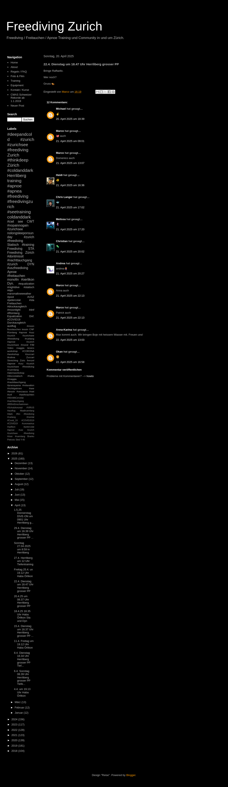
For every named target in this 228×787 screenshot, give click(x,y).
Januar (19, 712)
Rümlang (12, 332)
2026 (14, 453)
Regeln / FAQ (19, 71)
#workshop (13, 354)
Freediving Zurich (54, 26)
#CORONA (28, 351)
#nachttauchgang (19, 260)
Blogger (130, 775)
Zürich (13, 165)
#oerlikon (27, 279)
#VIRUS (30, 407)
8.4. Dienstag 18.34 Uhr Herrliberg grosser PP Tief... (22, 659)
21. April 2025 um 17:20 (70, 229)
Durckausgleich (16, 322)
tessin (25, 329)
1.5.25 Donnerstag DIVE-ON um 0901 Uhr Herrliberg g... (23, 516)
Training (15, 80)
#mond (24, 344)
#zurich (12, 264)
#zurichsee (15, 229)
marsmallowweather (19, 293)
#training (28, 244)
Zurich (13, 155)
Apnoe (12, 272)
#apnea (14, 191)
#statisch (29, 287)
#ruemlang (20, 436)
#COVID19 (13, 319)
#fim (18, 414)
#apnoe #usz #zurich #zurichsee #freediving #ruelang (20, 335)
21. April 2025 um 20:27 (70, 273)
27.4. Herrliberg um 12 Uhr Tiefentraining (23, 561)
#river (10, 436)
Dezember (21, 463)
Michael (61, 108)
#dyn (10, 290)
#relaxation (28, 385)
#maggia (12, 379)
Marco (60, 130)
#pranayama (14, 385)
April (18, 505)
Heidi (59, 175)
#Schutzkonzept (15, 407)
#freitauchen (16, 276)
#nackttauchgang (16, 382)
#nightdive (13, 287)
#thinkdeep (17, 160)
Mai (17, 499)
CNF (31, 329)
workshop (12, 351)
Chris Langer (64, 197)
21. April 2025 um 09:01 (70, 141)
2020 (14, 740)
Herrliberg (16, 175)
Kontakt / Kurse (20, 89)
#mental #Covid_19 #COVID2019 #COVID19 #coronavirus (20, 420)
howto (90, 376)
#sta (31, 300)
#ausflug (11, 411)
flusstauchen (14, 329)
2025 (14, 458)
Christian (62, 241)
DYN (30, 264)
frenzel (30, 360)
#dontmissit (15, 256)
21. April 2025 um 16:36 (70, 185)
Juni (17, 494)
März (18, 702)
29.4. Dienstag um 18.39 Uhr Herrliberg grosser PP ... (23, 532)
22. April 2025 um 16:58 (70, 362)
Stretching (12, 360)
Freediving (14, 248)
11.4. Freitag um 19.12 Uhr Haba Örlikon (24, 644)
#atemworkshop (15, 372)
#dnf (31, 309)
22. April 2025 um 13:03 (70, 339)
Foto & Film (17, 76)
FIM (32, 344)
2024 (14, 719)
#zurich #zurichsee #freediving (20, 144)
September (22, 478)
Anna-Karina (64, 329)
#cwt (10, 221)
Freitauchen (14, 303)
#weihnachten (26, 394)
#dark (10, 414)
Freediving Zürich (20, 252)
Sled (18, 440)
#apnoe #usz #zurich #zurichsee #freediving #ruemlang (20, 366)
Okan (59, 351)
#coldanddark (20, 170)
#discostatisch (14, 376)
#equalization (26, 283)
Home (14, 62)
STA (31, 248)
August (19, 484)
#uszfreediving (17, 268)
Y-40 (23, 440)
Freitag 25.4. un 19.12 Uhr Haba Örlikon (23, 572)
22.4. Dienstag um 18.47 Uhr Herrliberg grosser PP (23, 586)
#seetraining (19, 211)
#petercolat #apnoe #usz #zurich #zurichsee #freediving (20, 430)
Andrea (60, 263)
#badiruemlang (27, 411)
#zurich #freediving (20, 239)
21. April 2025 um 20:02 (70, 251)
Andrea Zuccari (20, 357)
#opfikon (11, 427)
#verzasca (22, 391)
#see (31, 388)
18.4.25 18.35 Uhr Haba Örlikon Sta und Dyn (22, 616)
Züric (22, 360)
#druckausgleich (17, 306)
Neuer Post (17, 105)
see (20, 221)
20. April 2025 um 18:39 (70, 118)
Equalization (14, 316)
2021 (14, 735)
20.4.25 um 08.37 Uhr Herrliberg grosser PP (22, 601)
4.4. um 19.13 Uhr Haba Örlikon (22, 692)
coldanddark (19, 217)
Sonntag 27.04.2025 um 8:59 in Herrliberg (22, 547)
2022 (14, 729)
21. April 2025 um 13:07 (70, 163)
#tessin (11, 391)
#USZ (30, 296)
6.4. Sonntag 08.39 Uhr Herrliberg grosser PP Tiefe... (22, 677)
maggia (20, 348)
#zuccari (29, 354)
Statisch (13, 244)
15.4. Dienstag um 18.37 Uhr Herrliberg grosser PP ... (23, 631)
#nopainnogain (17, 225)
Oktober (20, 473)
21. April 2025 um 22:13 (70, 295)
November (21, 468)
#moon (30, 326)
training (14, 180)
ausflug (11, 325)
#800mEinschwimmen (17, 404)
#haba (30, 376)
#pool (10, 296)
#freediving (17, 196)
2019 (14, 745)
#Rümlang (13, 313)
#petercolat (14, 300)
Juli (17, 489)
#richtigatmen (14, 388)
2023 (14, 724)
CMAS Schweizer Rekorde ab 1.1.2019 (21, 98)
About (14, 67)
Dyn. (10, 283)
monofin (13, 279)
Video (10, 348)
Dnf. (31, 316)
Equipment (17, 85)
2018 (14, 750)
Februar (20, 707)
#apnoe (14, 185)
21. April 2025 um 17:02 (70, 207)
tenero (30, 348)
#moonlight (14, 309)
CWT (30, 221)
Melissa (61, 219)
